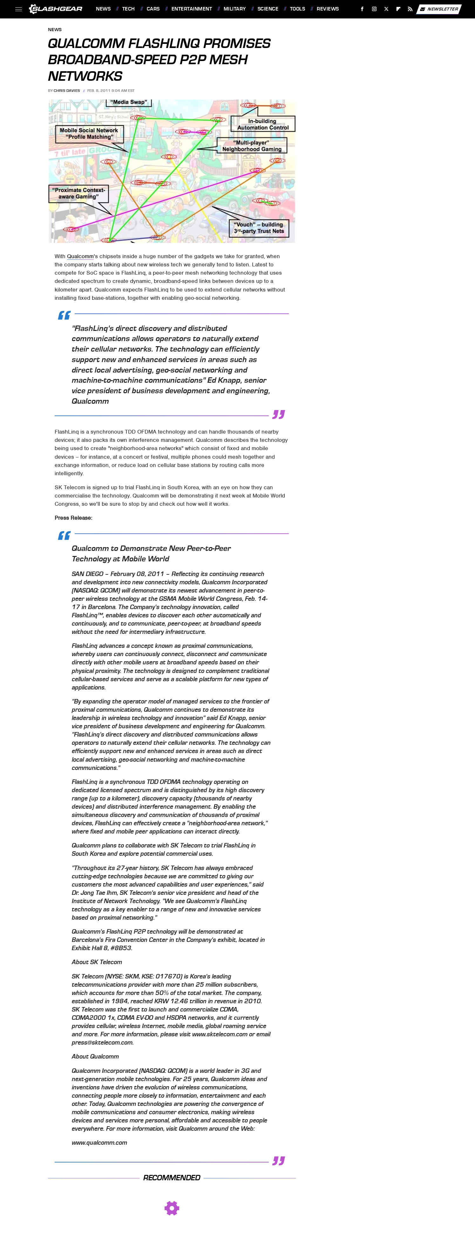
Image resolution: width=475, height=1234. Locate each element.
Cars (153, 9)
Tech (128, 9)
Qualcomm (80, 256)
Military (235, 9)
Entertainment (192, 9)
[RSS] (410, 9)
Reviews (328, 9)
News (103, 9)
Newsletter (439, 9)
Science (268, 9)
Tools (297, 9)
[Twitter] (386, 9)
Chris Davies (67, 90)
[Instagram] (374, 9)
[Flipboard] (398, 9)
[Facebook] (362, 9)
